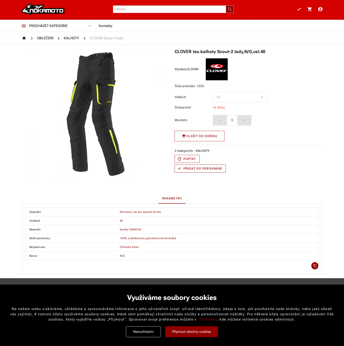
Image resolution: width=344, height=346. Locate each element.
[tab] (172, 198)
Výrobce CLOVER (187, 69)
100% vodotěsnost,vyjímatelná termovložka (148, 238)
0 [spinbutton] (232, 120)
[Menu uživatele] (320, 9)
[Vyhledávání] (170, 9)
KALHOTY (203, 150)
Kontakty (105, 26)
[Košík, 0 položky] (310, 9)
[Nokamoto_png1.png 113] (43, 9)
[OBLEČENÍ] (45, 38)
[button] (230, 9)
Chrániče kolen (129, 247)
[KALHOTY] (71, 38)
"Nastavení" (208, 319)
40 (121, 220)
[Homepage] (25, 38)
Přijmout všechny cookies (191, 332)
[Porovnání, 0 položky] (299, 9)
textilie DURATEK (130, 229)
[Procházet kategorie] (23, 26)
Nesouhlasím (143, 332)
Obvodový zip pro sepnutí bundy (140, 211)
